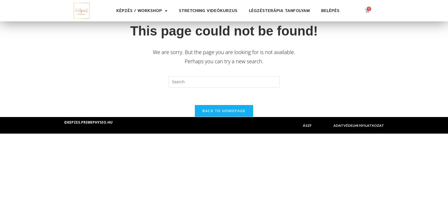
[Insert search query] (224, 82)
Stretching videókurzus (208, 11)
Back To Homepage (223, 110)
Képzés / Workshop (141, 11)
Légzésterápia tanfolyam (279, 11)
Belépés (330, 11)
